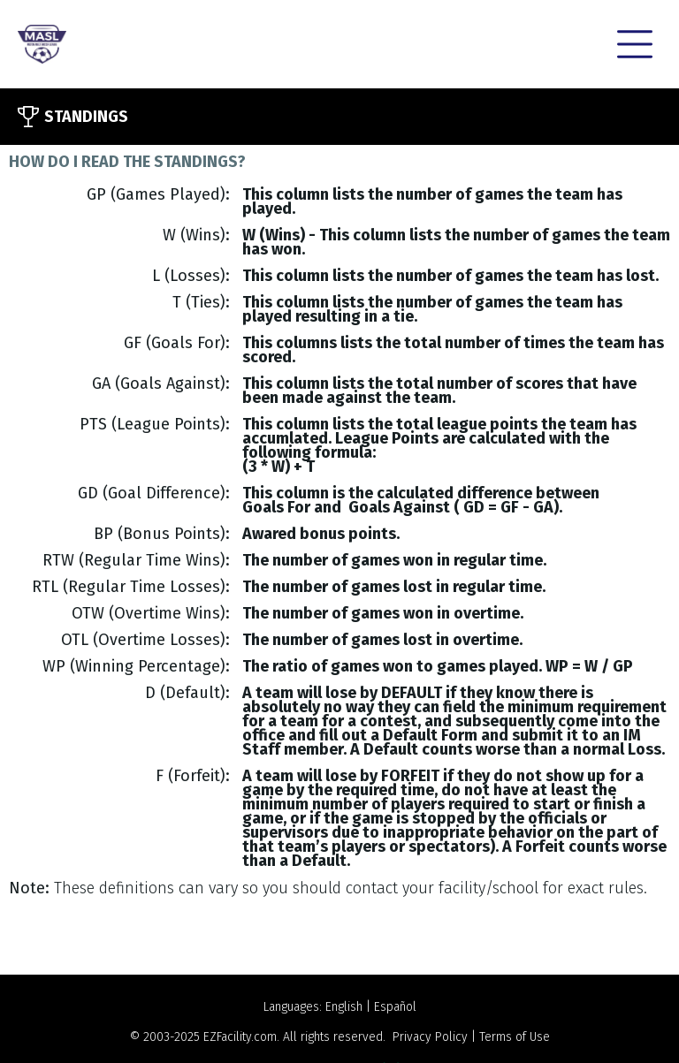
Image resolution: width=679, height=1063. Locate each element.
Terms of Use (514, 1036)
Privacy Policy (430, 1036)
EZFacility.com (240, 1036)
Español (395, 1006)
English (343, 1006)
